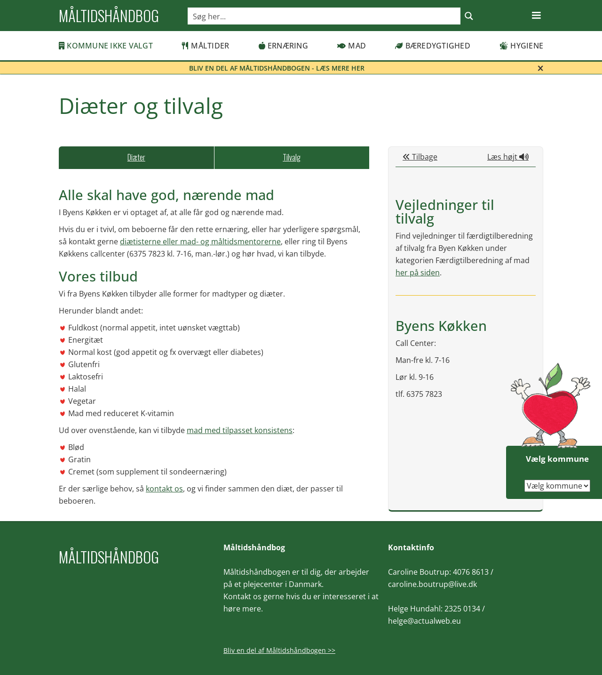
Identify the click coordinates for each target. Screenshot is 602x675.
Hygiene (521, 45)
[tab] (136, 157)
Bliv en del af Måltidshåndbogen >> (279, 650)
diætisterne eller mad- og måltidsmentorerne (200, 241)
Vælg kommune (557, 458)
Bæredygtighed (432, 45)
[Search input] (324, 16)
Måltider (205, 45)
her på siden (418, 272)
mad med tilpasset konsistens (240, 430)
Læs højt (508, 157)
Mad (351, 45)
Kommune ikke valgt (106, 45)
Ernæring (283, 45)
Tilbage (420, 157)
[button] (536, 15)
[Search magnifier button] (468, 16)
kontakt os (164, 488)
